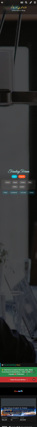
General (18, 413)
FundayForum (18, 171)
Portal (5, 192)
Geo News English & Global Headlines (15, 409)
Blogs (15, 182)
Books (22, 187)
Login (14, 176)
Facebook (14, 192)
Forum (8, 182)
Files (30, 182)
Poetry (15, 187)
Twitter (31, 192)
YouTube (23, 192)
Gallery (23, 182)
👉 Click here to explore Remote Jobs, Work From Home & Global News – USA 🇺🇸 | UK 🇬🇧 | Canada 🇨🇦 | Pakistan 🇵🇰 (17, 372)
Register (21, 176)
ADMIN (12, 413)
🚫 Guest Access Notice (17, 379)
